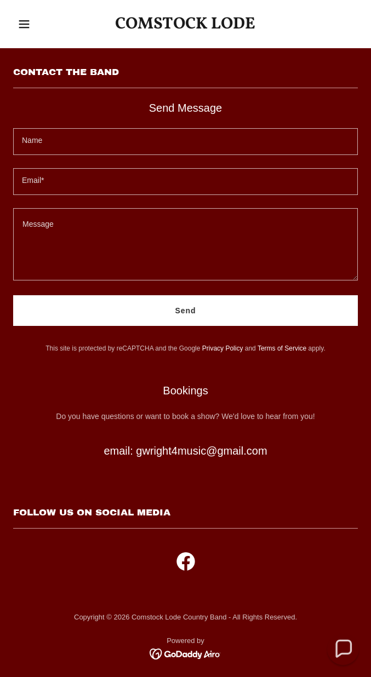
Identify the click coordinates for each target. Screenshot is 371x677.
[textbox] (185, 141)
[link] (185, 25)
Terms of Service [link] (282, 348)
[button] (39, 24)
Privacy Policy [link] (222, 348)
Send (185, 310)
